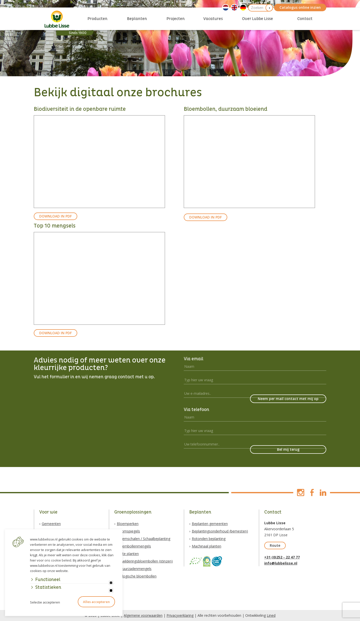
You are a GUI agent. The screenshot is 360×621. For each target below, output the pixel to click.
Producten (98, 19)
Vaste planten (128, 553)
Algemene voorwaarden (143, 615)
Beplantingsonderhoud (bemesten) (220, 531)
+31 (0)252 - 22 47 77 (282, 557)
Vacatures (213, 19)
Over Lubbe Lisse (257, 19)
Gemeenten (51, 523)
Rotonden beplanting (209, 538)
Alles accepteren (96, 602)
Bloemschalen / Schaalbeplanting (143, 538)
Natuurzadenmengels (134, 568)
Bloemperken (127, 523)
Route (275, 545)
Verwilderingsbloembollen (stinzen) (145, 561)
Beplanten (137, 19)
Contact (304, 19)
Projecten (175, 19)
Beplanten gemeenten (210, 523)
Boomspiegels (128, 531)
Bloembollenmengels (134, 546)
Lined (271, 615)
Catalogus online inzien (300, 7)
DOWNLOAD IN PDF (55, 216)
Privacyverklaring (180, 615)
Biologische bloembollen (136, 576)
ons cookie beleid (57, 560)
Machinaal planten (206, 546)
